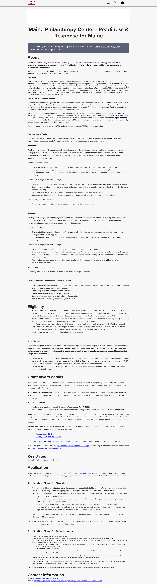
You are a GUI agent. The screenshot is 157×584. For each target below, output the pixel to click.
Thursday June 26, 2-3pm (46, 434)
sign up (115, 46)
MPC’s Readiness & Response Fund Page (73, 446)
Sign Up (116, 3)
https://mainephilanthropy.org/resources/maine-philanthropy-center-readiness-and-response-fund (68, 581)
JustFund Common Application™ (79, 473)
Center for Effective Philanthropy (115, 115)
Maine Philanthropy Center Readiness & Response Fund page (55, 441)
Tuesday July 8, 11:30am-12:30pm (48, 437)
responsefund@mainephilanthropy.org (47, 448)
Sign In (109, 3)
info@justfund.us (102, 46)
